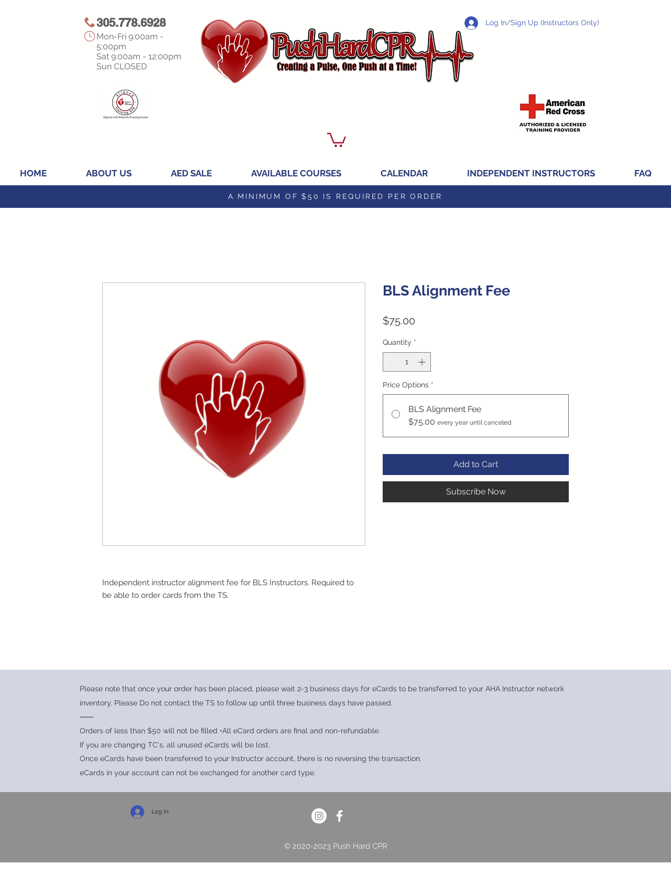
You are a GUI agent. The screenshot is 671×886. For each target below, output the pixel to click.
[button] (336, 139)
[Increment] (422, 362)
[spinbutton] (406, 362)
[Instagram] (319, 816)
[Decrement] (390, 362)
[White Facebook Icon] (339, 816)
